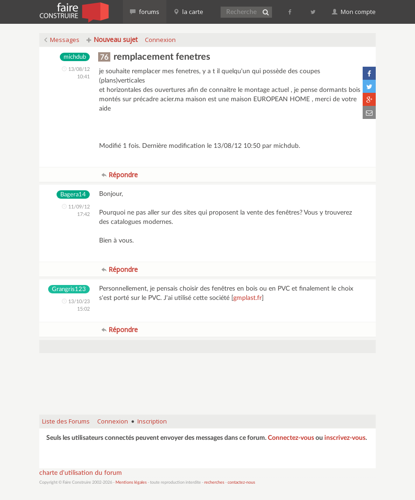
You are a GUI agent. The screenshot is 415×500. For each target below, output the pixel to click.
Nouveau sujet (112, 39)
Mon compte (354, 11)
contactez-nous (241, 482)
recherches (214, 482)
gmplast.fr (247, 298)
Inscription (152, 421)
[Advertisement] (209, 384)
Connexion (160, 39)
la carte (188, 11)
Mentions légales (131, 482)
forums (144, 11)
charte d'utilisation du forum (80, 473)
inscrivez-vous (344, 438)
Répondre (119, 174)
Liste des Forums (66, 421)
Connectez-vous (291, 438)
